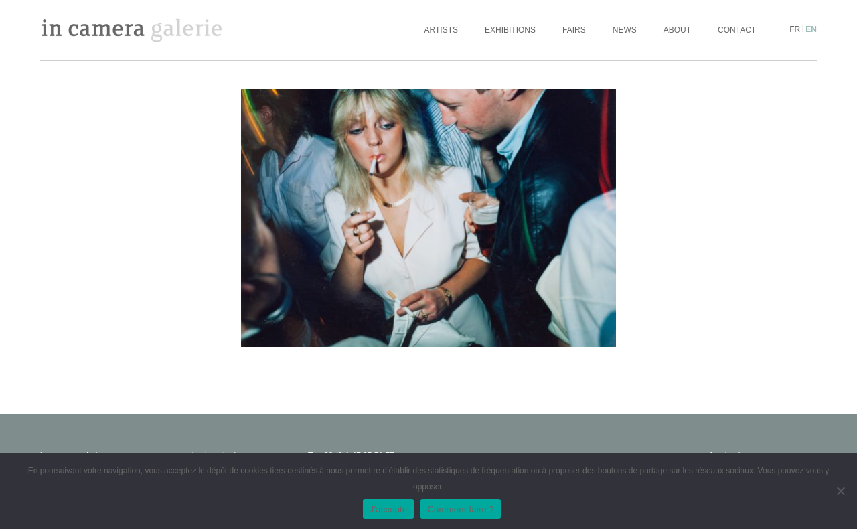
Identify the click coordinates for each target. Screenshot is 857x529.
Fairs (574, 30)
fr (794, 29)
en (811, 29)
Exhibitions (510, 30)
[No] (840, 491)
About (677, 30)
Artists (441, 30)
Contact (737, 30)
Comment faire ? (460, 509)
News (625, 30)
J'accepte (389, 509)
